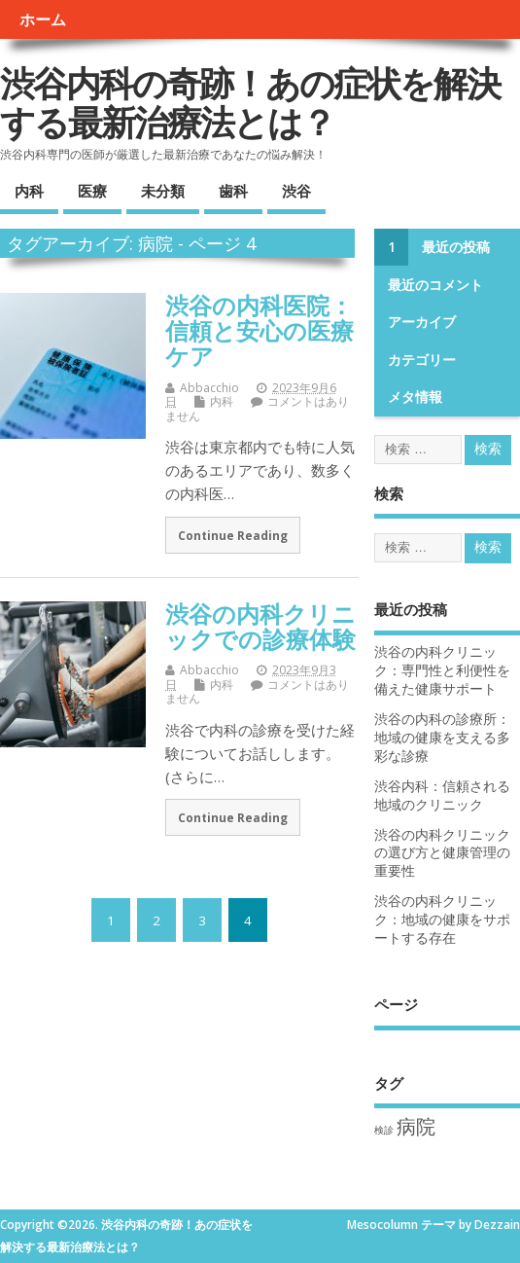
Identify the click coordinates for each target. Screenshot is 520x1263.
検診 (384, 1130)
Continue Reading (233, 535)
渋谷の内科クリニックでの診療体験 (260, 626)
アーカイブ (422, 322)
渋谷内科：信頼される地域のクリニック (442, 795)
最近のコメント (435, 285)
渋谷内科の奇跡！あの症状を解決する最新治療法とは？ (250, 102)
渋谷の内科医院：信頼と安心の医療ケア (259, 331)
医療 (92, 190)
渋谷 (296, 190)
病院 (416, 1126)
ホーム (42, 19)
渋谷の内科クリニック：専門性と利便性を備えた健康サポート (442, 670)
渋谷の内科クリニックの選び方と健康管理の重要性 (442, 853)
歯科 (233, 190)
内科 (29, 190)
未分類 (163, 190)
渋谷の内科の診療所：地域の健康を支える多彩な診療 (442, 737)
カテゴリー (422, 360)
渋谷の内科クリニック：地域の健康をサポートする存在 (442, 919)
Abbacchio (209, 387)
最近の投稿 (456, 247)
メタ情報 (415, 397)
